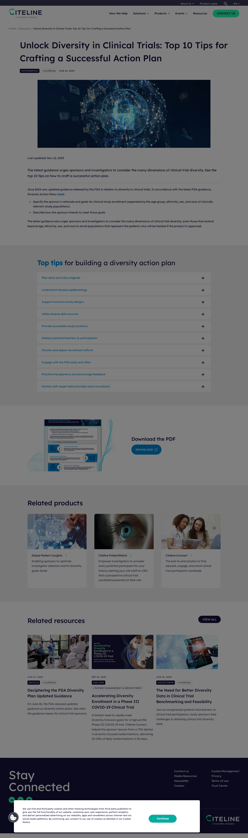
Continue (163, 818)
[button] (13, 817)
